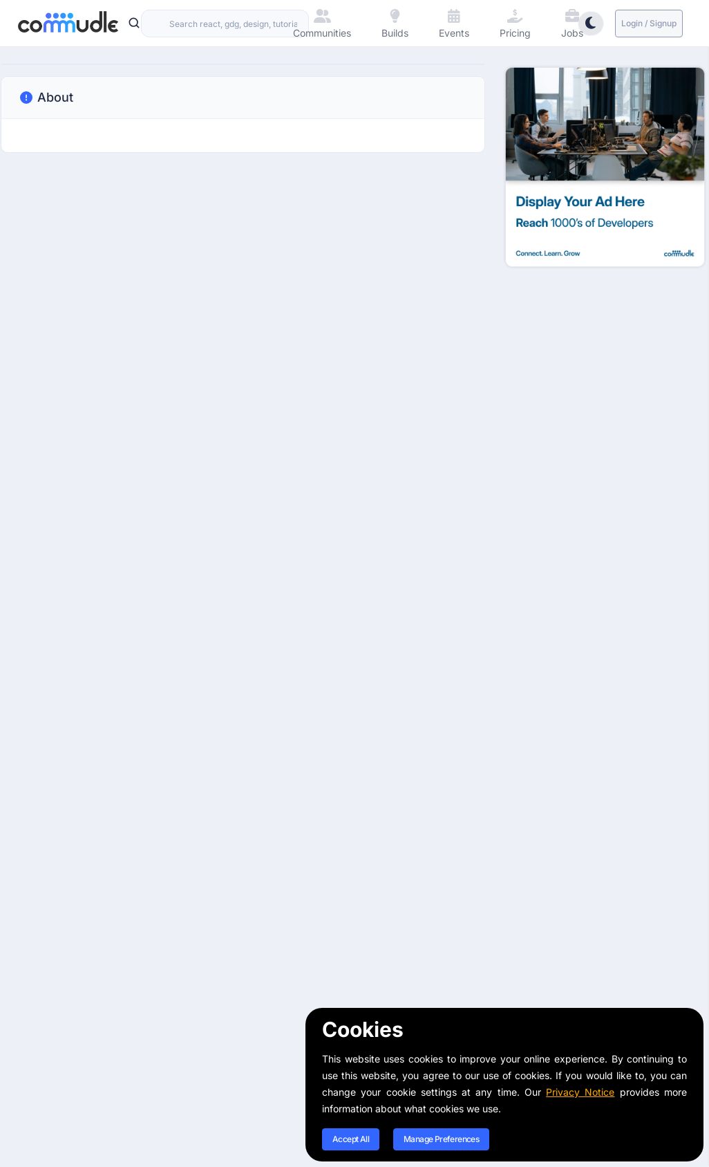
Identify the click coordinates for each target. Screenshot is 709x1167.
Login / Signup (649, 23)
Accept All (350, 1139)
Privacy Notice (580, 1092)
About (45, 97)
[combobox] (225, 23)
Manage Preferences (441, 1139)
